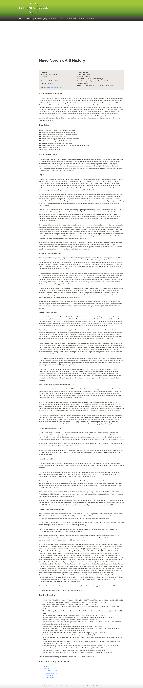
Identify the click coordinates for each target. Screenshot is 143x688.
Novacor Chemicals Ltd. (50, 671)
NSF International (48, 677)
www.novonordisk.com (54, 87)
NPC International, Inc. (49, 673)
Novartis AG (46, 666)
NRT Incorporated (48, 675)
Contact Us (90, 686)
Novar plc (45, 668)
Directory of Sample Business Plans (52, 686)
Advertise (99, 686)
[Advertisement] (81, 40)
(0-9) (45, 19)
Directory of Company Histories (76, 686)
